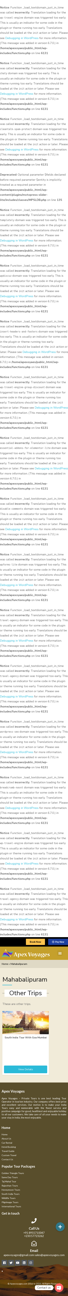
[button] (60, 953)
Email (34, 1251)
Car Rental (7, 1142)
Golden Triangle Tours (13, 1173)
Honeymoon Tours (11, 1189)
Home (5, 963)
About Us (6, 1138)
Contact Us (7, 1159)
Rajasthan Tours (10, 1185)
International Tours (11, 1206)
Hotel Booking (9, 1147)
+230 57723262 (34, 1236)
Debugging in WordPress (22, 38)
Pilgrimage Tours (10, 1202)
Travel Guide (8, 1151)
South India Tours (11, 1194)
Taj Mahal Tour (9, 1181)
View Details (25, 1069)
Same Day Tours (10, 1177)
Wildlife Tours (9, 1198)
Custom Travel (9, 1155)
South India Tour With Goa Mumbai (26, 1037)
